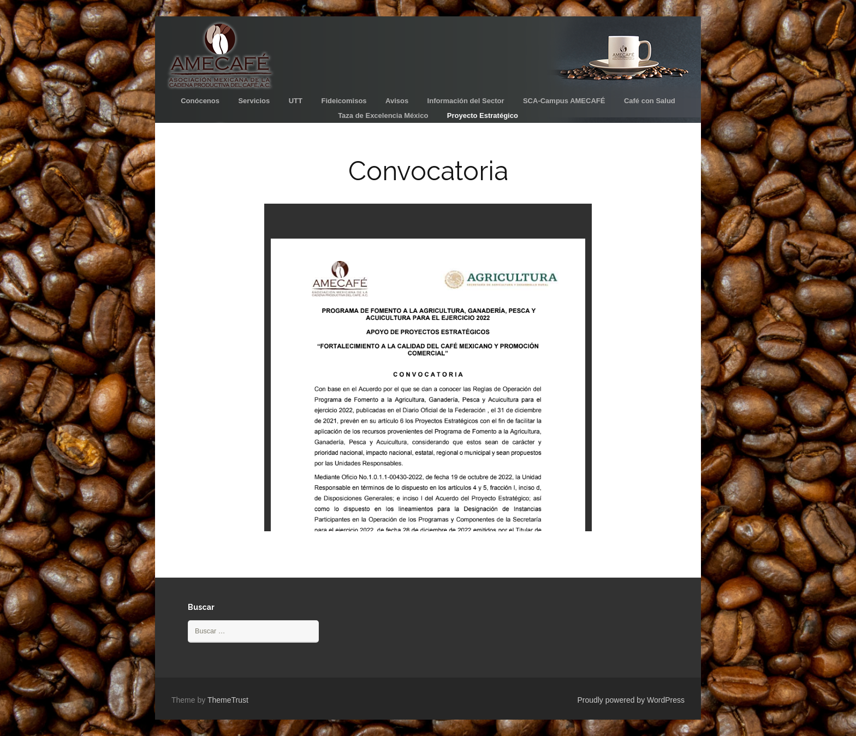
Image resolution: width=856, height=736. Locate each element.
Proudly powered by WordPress (631, 700)
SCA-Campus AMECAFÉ (564, 100)
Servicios (254, 100)
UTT (295, 100)
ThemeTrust (227, 700)
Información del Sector (465, 100)
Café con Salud (649, 100)
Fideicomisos (343, 100)
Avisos (396, 100)
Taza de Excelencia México (383, 115)
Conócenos (200, 100)
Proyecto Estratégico (482, 115)
